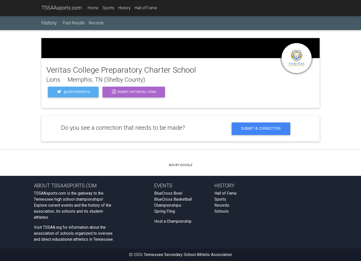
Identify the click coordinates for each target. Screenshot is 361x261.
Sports (108, 8)
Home (93, 8)
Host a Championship (173, 221)
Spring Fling (164, 211)
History (124, 8)
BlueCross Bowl (168, 193)
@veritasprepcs (73, 92)
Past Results (74, 23)
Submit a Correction (261, 128)
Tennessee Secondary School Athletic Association (188, 254)
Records (96, 23)
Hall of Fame (146, 8)
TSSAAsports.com (61, 8)
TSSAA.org (52, 227)
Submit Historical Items (133, 92)
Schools (221, 211)
